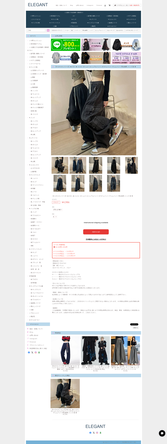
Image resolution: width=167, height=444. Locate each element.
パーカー (66, 30)
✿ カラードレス (36, 272)
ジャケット (77, 30)
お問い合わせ (80, 5)
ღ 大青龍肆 (34, 80)
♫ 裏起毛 (93, 26)
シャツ (91, 30)
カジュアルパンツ (100, 30)
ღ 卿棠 (33, 77)
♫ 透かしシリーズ (131, 22)
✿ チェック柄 (35, 198)
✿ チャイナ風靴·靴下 (37, 107)
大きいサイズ (110, 30)
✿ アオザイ (34, 279)
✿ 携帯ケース (35, 225)
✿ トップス (34, 90)
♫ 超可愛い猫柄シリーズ (93, 16)
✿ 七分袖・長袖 (36, 205)
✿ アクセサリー (36, 215)
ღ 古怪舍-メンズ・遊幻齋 (39, 74)
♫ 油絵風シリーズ (112, 22)
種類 (53, 207)
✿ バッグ (34, 212)
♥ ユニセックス (112, 19)
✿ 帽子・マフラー (36, 222)
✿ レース (34, 192)
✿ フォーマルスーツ (37, 293)
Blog (71, 5)
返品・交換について (61, 5)
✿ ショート (34, 178)
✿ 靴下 (33, 235)
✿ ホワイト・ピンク (37, 259)
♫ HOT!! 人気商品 (131, 16)
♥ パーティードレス (55, 22)
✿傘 (32, 245)
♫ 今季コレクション (35, 16)
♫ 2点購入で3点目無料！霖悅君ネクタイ (74, 13)
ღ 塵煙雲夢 (34, 87)
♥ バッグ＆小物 (36, 22)
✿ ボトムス (34, 101)
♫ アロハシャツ (74, 26)
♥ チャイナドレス (131, 19)
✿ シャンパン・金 (36, 266)
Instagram (90, 5)
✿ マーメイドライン (37, 185)
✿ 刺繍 (33, 188)
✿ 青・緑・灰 (35, 269)
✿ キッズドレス (36, 289)
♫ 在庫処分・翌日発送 (112, 16)
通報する (135, 327)
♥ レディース (93, 19)
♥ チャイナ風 (54, 19)
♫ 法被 (55, 26)
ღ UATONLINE (35, 168)
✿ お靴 (33, 134)
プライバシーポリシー (37, 345)
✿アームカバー (35, 242)
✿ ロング (34, 182)
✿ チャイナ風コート (37, 104)
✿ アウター (34, 128)
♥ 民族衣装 (74, 22)
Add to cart (96, 232)
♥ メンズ (74, 19)
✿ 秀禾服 (34, 283)
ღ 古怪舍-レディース (37, 70)
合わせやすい (120, 30)
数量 (53, 214)
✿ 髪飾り (34, 218)
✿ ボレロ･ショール (37, 296)
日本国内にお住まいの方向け (96, 239)
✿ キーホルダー (36, 229)
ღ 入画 (33, 84)
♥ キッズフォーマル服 (93, 22)
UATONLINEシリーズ (132, 30)
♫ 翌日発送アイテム (55, 16)
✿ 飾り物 (34, 111)
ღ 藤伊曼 (33, 171)
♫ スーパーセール (35, 19)
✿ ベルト (34, 232)
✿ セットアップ (36, 97)
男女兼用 (85, 30)
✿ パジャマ (34, 114)
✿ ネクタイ (34, 239)
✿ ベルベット (35, 195)
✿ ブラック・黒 (36, 262)
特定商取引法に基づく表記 (38, 348)
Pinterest (99, 5)
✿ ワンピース (35, 94)
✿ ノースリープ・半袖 (38, 202)
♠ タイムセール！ (112, 26)
